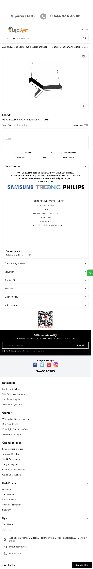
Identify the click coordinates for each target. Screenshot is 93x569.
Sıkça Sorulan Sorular (12, 449)
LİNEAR (55, 47)
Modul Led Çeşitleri (12, 404)
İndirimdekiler (9, 499)
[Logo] (22, 30)
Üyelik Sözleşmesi (11, 459)
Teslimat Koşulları (10, 454)
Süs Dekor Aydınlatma (13, 394)
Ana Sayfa (7, 47)
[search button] (85, 38)
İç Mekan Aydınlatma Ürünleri (32, 47)
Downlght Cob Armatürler (15, 429)
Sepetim (6, 510)
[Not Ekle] (45, 142)
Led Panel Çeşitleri (11, 399)
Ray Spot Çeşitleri (11, 424)
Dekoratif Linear (71, 47)
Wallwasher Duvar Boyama (15, 419)
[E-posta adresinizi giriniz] (45, 345)
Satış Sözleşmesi (10, 464)
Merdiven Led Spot (12, 434)
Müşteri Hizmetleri (11, 504)
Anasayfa (6, 489)
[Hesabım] (81, 30)
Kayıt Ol (80, 345)
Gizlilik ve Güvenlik (11, 474)
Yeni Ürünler (8, 494)
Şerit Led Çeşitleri (11, 389)
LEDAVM (6, 115)
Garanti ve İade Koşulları (14, 469)
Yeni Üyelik (7, 524)
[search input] (45, 38)
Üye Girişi (7, 529)
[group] (45, 81)
